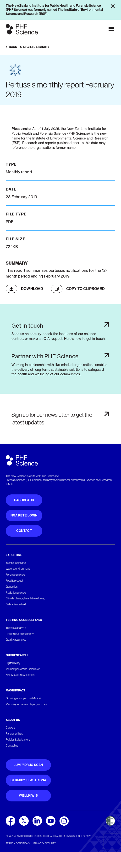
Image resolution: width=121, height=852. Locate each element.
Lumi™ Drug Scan (28, 765)
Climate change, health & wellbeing (25, 598)
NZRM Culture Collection (20, 675)
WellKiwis (28, 796)
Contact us (12, 745)
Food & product (14, 580)
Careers (10, 727)
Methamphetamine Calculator (23, 669)
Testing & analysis (16, 628)
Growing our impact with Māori (23, 698)
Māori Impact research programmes (26, 704)
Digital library (13, 663)
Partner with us (14, 733)
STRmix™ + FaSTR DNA (28, 780)
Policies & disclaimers (18, 739)
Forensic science (15, 574)
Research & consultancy (20, 634)
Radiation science (16, 592)
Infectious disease (16, 563)
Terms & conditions (18, 843)
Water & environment (18, 568)
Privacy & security (44, 843)
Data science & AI (16, 604)
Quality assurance (16, 639)
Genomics (11, 586)
